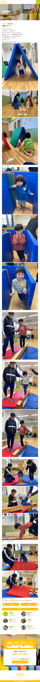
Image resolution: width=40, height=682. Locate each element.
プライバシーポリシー (24, 677)
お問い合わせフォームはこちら (20, 661)
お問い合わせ (18, 677)
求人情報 (14, 677)
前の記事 (11, 604)
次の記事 (29, 604)
